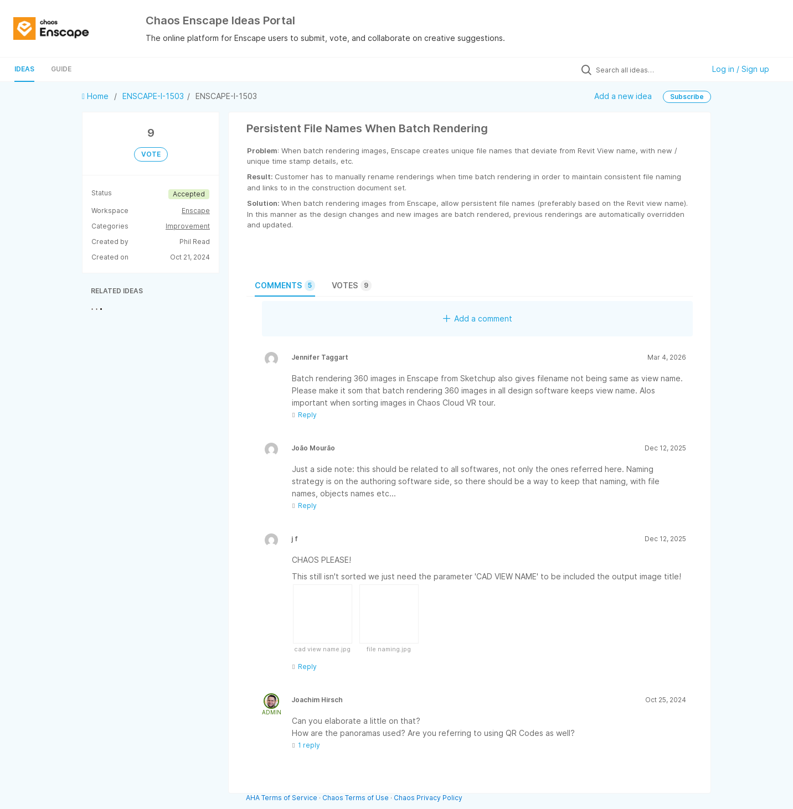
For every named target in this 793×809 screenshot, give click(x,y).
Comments (285, 285)
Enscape (196, 210)
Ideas (24, 69)
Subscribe (687, 96)
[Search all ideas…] (647, 69)
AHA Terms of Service (282, 798)
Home (96, 96)
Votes (352, 285)
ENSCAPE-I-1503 (153, 96)
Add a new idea (623, 96)
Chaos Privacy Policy (428, 798)
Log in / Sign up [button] (740, 69)
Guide (61, 69)
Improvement (188, 226)
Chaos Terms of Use (355, 798)
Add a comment (477, 318)
